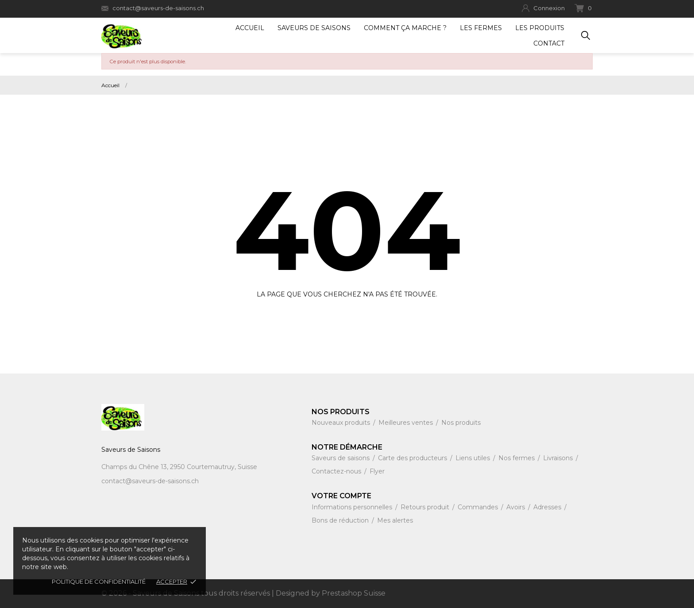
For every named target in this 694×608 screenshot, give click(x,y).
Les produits (539, 28)
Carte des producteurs (413, 458)
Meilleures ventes (406, 423)
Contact (548, 43)
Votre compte (341, 496)
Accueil (249, 28)
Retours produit (426, 507)
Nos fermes (517, 458)
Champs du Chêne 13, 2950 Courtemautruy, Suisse (179, 467)
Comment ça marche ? (405, 28)
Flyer (377, 471)
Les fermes (481, 28)
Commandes (479, 507)
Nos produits (461, 423)
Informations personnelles (353, 507)
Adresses (548, 507)
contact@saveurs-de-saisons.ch (152, 8)
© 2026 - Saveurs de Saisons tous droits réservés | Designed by (211, 593)
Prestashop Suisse (354, 593)
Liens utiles (473, 458)
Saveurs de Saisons (314, 28)
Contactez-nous (337, 471)
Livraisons (558, 458)
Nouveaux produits (342, 423)
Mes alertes (395, 520)
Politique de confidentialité (99, 581)
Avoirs (516, 507)
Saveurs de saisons (341, 458)
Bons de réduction (341, 520)
